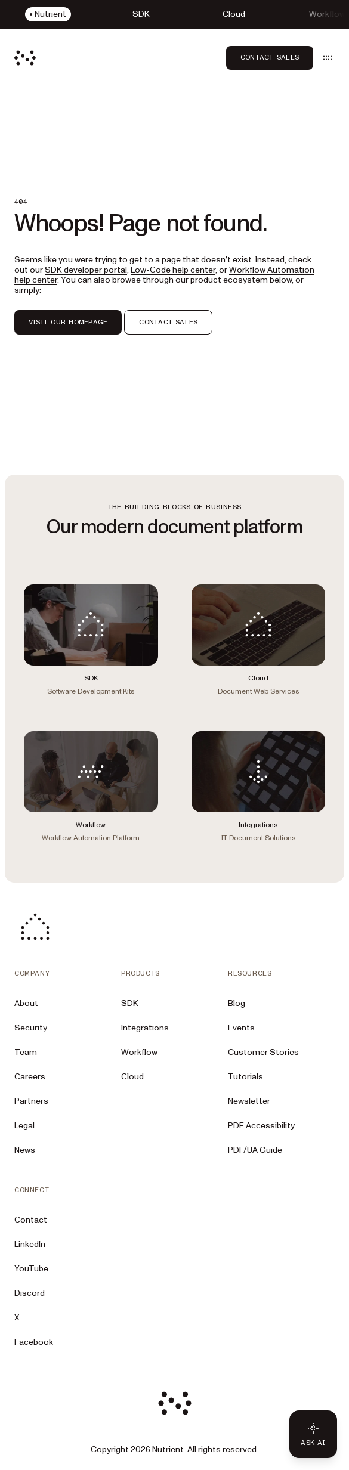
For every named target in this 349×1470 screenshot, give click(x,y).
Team (25, 1052)
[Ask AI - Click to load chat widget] (313, 1434)
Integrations (145, 1027)
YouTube (31, 1268)
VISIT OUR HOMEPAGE (68, 322)
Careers (29, 1076)
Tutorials (245, 1076)
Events (241, 1027)
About (26, 1003)
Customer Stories (263, 1052)
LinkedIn (29, 1244)
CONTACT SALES (168, 322)
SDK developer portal (86, 270)
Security (30, 1027)
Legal (24, 1125)
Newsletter (249, 1101)
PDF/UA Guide (255, 1150)
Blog (236, 1003)
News (24, 1150)
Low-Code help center (173, 270)
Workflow (139, 1052)
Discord (29, 1293)
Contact (30, 1219)
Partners (31, 1101)
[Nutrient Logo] (25, 58)
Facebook (33, 1342)
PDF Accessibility (261, 1125)
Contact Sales (269, 57)
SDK (129, 1003)
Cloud (132, 1076)
